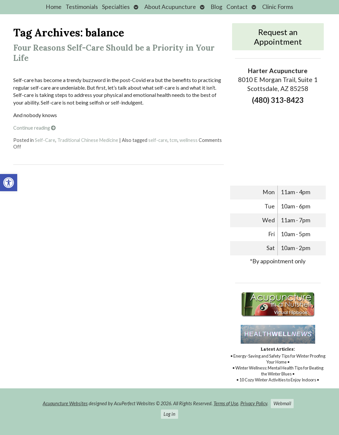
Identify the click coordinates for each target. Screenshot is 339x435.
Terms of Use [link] (226, 403)
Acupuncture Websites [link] (65, 403)
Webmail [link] (282, 403)
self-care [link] (158, 140)
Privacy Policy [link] (253, 403)
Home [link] (54, 6)
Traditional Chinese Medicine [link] (87, 140)
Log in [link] (169, 414)
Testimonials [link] (82, 6)
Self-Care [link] (45, 140)
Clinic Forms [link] (277, 6)
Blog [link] (216, 6)
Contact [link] (237, 6)
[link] (8, 182)
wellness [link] (188, 140)
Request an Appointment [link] (278, 36)
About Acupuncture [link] (170, 6)
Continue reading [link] (34, 128)
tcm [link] (173, 140)
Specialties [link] (116, 6)
